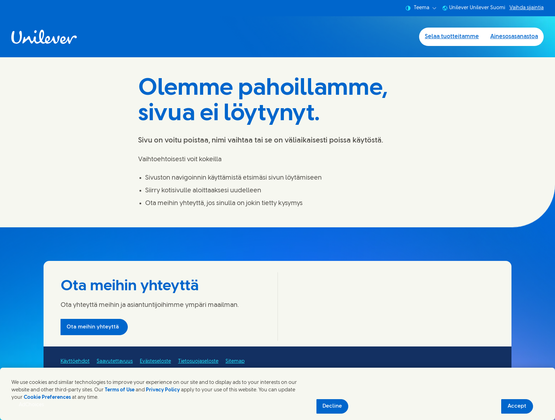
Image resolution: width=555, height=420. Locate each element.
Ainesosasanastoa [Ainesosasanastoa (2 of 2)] (514, 37)
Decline (332, 406)
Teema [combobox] (420, 8)
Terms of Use (120, 390)
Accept (517, 406)
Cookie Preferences (47, 397)
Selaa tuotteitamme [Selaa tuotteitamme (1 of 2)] (452, 37)
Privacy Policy (163, 390)
